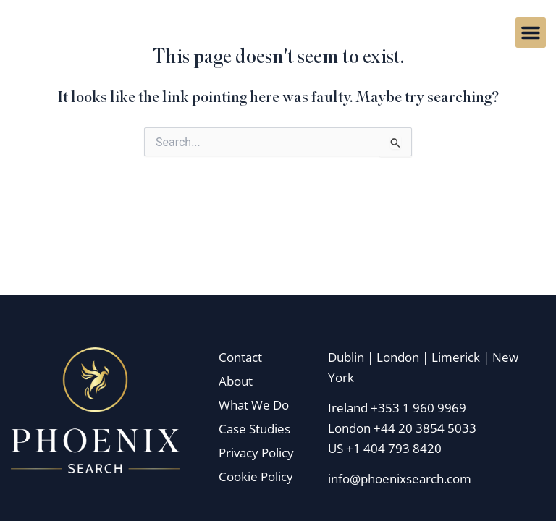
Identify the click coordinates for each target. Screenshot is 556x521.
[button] (530, 32)
